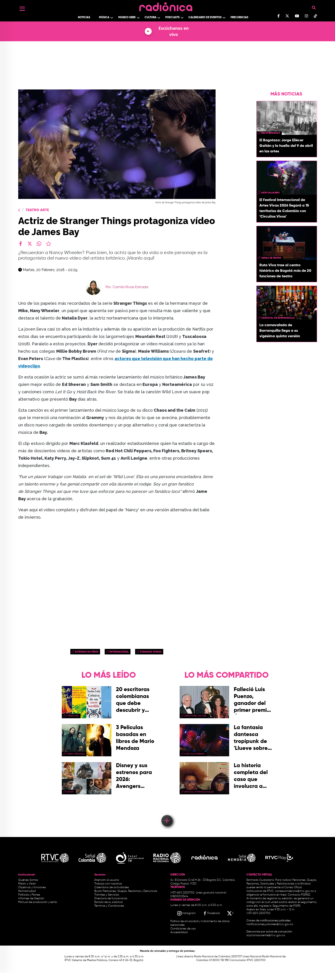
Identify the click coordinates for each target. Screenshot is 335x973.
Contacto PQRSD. (299, 894)
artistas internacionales (199, 792)
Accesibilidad (179, 932)
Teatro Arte (37, 210)
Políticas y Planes (29, 894)
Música (104, 17)
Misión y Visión (27, 883)
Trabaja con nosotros (108, 883)
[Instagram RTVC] (186, 913)
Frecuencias (239, 17)
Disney (70, 792)
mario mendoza (75, 754)
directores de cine (195, 716)
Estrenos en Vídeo (86, 651)
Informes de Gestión (31, 898)
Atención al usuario (106, 880)
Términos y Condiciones (109, 906)
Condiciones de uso (183, 928)
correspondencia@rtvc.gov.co (294, 891)
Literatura (72, 716)
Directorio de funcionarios (110, 898)
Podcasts (172, 17)
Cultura (150, 17)
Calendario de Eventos (205, 17)
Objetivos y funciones (32, 887)
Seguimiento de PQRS (286, 906)
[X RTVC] (230, 913)
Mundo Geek (127, 17)
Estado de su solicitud (108, 902)
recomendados (270, 133)
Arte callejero (270, 193)
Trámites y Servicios (106, 894)
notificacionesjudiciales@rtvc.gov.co (269, 924)
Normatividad (27, 891)
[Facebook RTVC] (211, 913)
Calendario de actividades (111, 887)
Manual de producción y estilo (37, 902)
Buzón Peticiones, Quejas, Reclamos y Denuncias (125, 891)
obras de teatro (271, 258)
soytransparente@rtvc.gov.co (265, 935)
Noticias (84, 17)
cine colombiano (194, 754)
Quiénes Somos (28, 880)
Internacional (119, 651)
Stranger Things (150, 651)
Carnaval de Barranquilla (278, 318)
